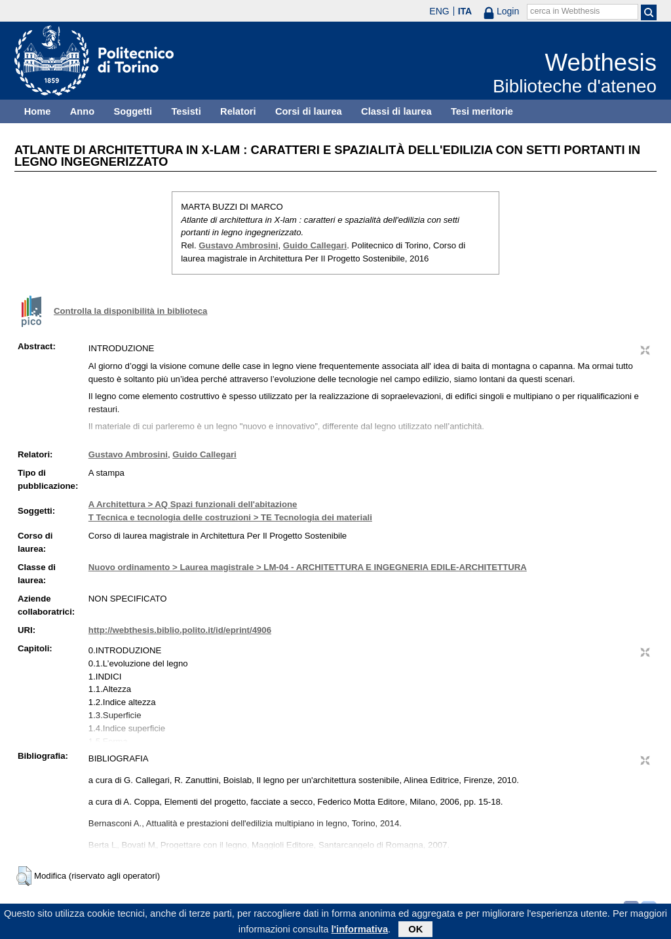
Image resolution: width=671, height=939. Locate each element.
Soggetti (132, 111)
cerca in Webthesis (565, 11)
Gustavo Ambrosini (238, 245)
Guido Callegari (315, 245)
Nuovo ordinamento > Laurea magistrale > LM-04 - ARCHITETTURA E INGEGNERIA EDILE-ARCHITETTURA (307, 567)
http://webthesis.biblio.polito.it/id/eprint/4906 (179, 630)
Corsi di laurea (308, 111)
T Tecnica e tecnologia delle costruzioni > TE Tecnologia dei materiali (230, 517)
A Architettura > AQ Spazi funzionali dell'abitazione (192, 504)
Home (37, 111)
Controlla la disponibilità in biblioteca (130, 311)
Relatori (238, 111)
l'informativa (360, 931)
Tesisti (186, 111)
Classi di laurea (396, 111)
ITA (465, 11)
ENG (439, 11)
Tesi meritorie (482, 111)
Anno (82, 111)
